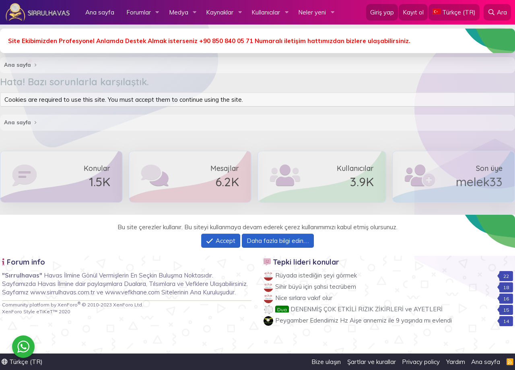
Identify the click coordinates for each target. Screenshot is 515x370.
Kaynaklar (219, 12)
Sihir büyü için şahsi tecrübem (315, 286)
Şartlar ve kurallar (371, 362)
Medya (178, 12)
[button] (157, 12)
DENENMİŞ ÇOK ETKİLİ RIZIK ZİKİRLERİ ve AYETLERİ (359, 309)
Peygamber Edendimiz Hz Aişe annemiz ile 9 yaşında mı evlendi (363, 320)
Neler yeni (312, 12)
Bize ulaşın (326, 362)
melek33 (479, 181)
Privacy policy (421, 362)
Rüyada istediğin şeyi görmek (316, 275)
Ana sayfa (99, 12)
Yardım (455, 362)
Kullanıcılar (265, 12)
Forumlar (138, 12)
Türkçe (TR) (22, 362)
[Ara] (497, 12)
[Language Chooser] (454, 12)
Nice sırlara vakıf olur (303, 298)
